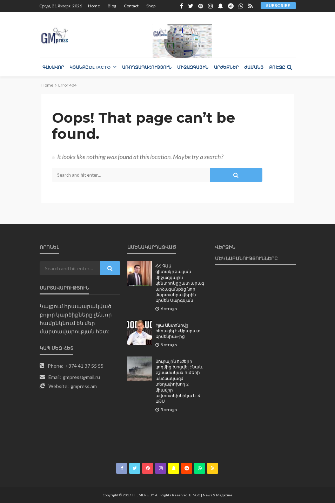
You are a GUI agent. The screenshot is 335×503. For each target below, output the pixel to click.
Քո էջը (277, 67)
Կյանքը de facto (89, 67)
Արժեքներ (226, 67)
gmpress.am (84, 386)
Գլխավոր (53, 67)
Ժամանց (253, 67)
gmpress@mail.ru (81, 377)
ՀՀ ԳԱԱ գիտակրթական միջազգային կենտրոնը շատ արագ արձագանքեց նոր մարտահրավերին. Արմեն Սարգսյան (180, 283)
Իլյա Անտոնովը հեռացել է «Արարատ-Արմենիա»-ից (178, 331)
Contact (131, 5)
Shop (150, 5)
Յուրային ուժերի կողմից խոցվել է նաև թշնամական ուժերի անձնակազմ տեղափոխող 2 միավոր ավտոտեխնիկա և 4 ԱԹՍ (179, 381)
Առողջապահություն (147, 67)
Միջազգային (192, 67)
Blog (112, 5)
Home (94, 5)
